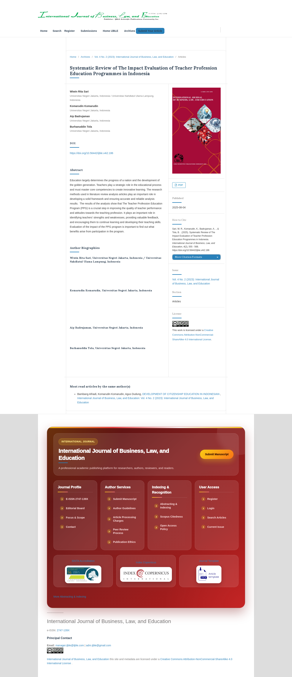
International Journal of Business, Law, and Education (78, 659)
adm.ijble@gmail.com (98, 645)
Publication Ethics (124, 541)
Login (210, 508)
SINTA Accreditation (83, 571)
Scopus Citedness (171, 516)
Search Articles (216, 517)
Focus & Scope (75, 517)
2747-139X (63, 630)
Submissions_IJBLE (243, 5)
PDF (180, 185)
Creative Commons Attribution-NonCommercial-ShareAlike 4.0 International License (193, 335)
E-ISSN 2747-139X (77, 498)
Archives (129, 30)
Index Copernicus (146, 571)
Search (57, 30)
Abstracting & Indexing (168, 505)
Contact (71, 526)
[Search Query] (220, 30)
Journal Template (208, 571)
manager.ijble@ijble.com (69, 645)
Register (69, 30)
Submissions (89, 30)
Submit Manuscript (216, 454)
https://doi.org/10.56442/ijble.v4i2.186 (91, 153)
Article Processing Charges (124, 519)
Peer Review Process (120, 531)
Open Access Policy (168, 527)
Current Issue (215, 526)
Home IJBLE (110, 30)
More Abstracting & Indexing (69, 596)
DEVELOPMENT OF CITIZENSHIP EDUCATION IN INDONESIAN (181, 394)
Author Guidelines (124, 508)
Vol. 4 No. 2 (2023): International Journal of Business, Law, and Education (134, 56)
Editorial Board (75, 508)
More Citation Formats (188, 257)
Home (43, 30)
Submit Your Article (150, 30)
